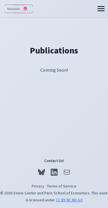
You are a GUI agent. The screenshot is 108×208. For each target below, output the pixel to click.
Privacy (38, 186)
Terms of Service (61, 186)
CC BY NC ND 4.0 (69, 200)
